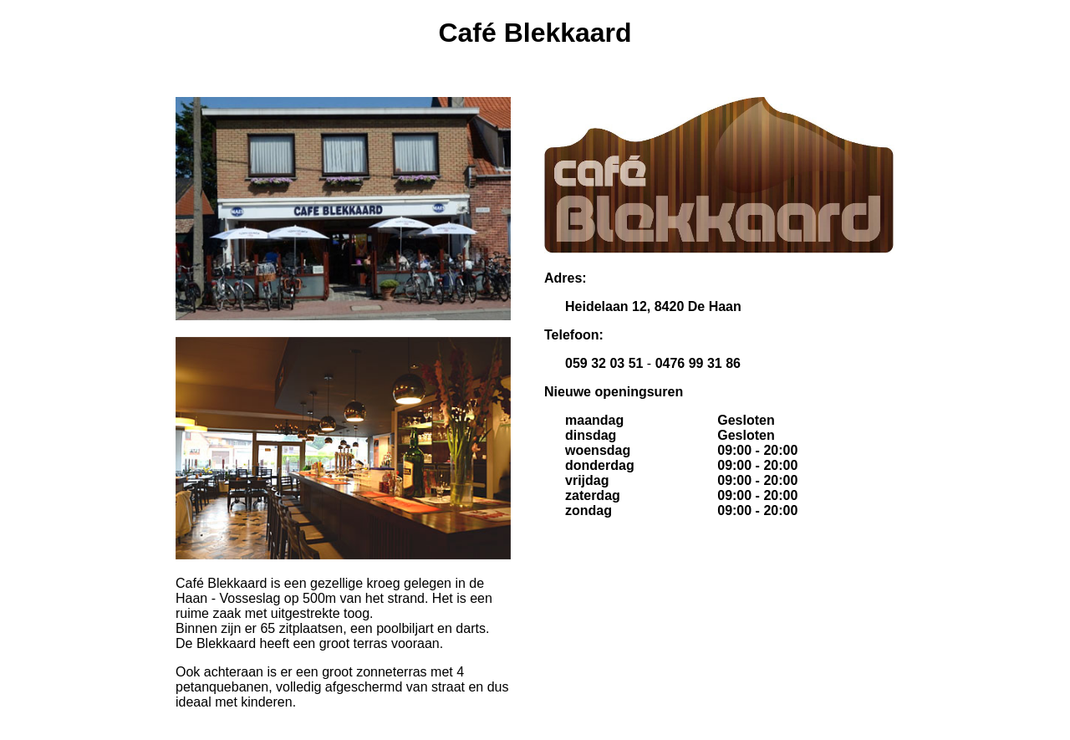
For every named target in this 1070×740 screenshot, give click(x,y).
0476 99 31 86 (698, 363)
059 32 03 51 (604, 363)
